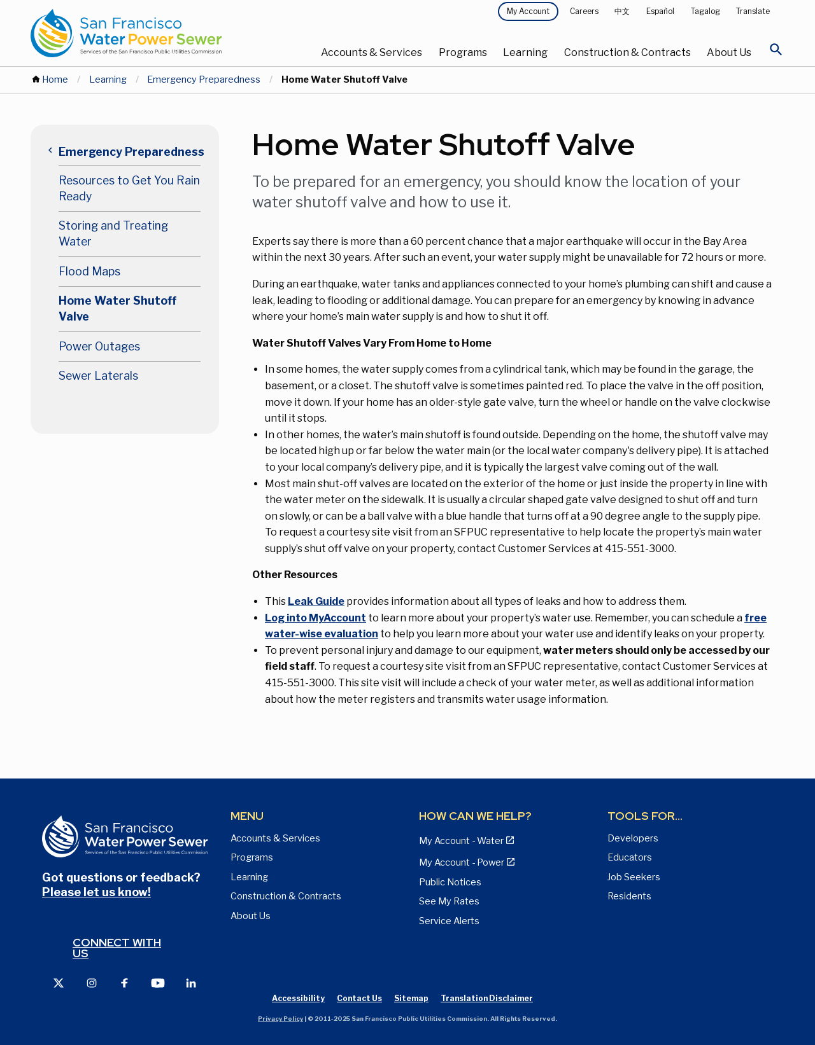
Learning (525, 52)
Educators (629, 857)
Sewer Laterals (98, 375)
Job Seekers (633, 877)
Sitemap (411, 998)
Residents (629, 896)
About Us (729, 52)
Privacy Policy (280, 1018)
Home (55, 79)
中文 (622, 11)
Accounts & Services (371, 52)
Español (660, 11)
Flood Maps (89, 271)
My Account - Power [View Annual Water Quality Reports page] (461, 862)
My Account (528, 11)
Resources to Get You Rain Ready (129, 188)
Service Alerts (449, 921)
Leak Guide (316, 601)
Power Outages (99, 346)
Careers (584, 11)
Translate (753, 11)
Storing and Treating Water (113, 233)
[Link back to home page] (156, 33)
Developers (632, 838)
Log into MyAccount (315, 618)
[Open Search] (776, 53)
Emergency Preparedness (203, 79)
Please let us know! (96, 892)
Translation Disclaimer (487, 998)
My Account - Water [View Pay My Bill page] (461, 841)
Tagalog (705, 11)
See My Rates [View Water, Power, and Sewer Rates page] (449, 901)
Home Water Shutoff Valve (117, 308)
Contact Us (359, 998)
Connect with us (117, 948)
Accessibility (298, 998)
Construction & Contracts (627, 52)
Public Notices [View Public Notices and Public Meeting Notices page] (450, 882)
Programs (463, 52)
